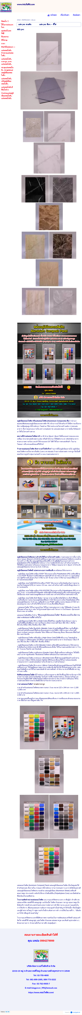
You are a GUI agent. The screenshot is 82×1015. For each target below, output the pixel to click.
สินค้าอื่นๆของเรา (26, 20)
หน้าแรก (19, 20)
